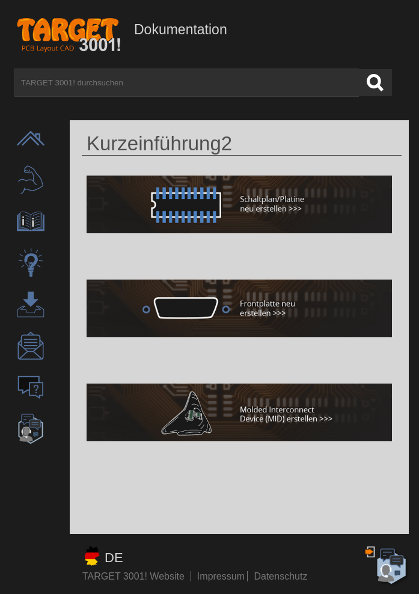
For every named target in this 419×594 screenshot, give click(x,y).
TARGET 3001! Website (133, 576)
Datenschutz (280, 576)
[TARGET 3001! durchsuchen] (186, 82)
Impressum (222, 576)
